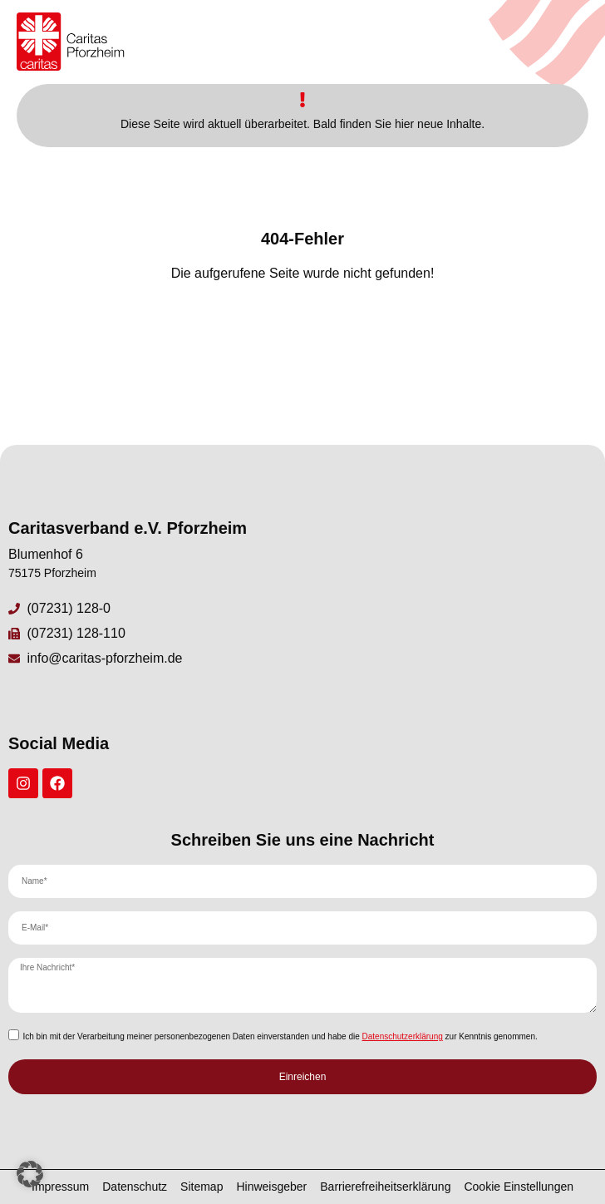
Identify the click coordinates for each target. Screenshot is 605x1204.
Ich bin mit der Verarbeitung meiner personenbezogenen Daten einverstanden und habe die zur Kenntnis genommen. (279, 1036)
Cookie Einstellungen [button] (518, 1186)
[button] (30, 1174)
